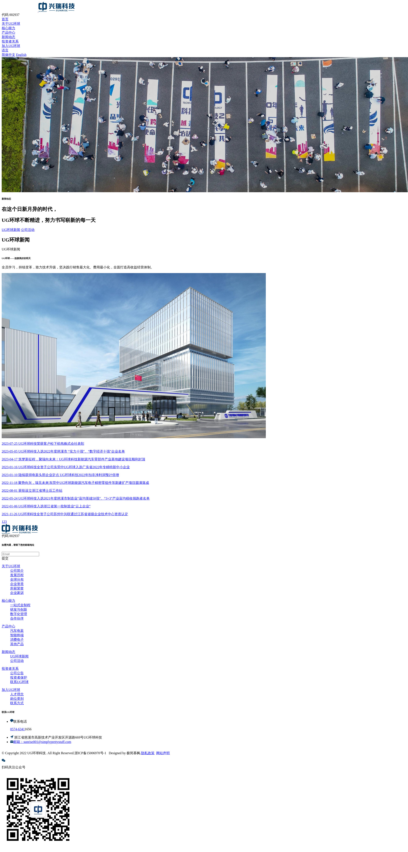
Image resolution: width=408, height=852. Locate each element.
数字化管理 (18, 614)
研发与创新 (18, 609)
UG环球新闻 (11, 230)
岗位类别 (17, 698)
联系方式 (17, 703)
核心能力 (8, 600)
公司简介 (17, 570)
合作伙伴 (17, 618)
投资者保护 (18, 677)
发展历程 (17, 575)
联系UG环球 (19, 682)
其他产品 (17, 644)
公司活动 (27, 230)
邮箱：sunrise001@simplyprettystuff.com (42, 742)
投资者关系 (10, 668)
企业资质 (17, 584)
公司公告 (17, 673)
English (21, 55)
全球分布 (17, 579)
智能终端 (17, 635)
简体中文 (8, 55)
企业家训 (17, 593)
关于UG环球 (11, 566)
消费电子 (17, 639)
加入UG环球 (11, 690)
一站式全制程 (20, 605)
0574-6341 (17, 729)
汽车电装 (17, 630)
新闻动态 (8, 652)
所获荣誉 (17, 588)
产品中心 (8, 626)
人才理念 (17, 694)
